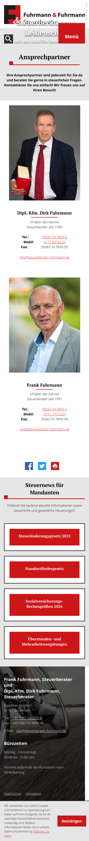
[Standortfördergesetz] (44, 569)
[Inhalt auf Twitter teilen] (43, 466)
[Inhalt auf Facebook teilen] (30, 466)
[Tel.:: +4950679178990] (27, 718)
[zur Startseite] (44, 14)
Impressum (33, 793)
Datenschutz (12, 793)
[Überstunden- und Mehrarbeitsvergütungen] (44, 642)
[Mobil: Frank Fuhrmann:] (55, 414)
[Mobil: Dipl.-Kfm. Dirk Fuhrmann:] (55, 242)
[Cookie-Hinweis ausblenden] (71, 821)
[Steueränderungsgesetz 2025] (44, 537)
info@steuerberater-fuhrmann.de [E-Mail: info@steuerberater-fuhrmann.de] (44, 257)
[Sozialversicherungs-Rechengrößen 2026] (44, 604)
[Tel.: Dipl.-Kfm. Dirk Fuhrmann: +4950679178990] (54, 237)
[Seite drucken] (56, 466)
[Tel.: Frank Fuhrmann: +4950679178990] (54, 409)
